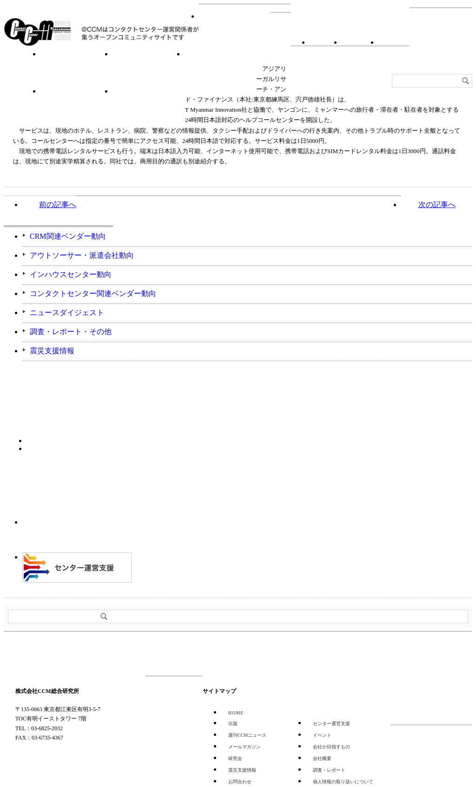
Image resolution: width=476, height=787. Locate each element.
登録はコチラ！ (58, 485)
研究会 (148, 68)
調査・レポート (220, 68)
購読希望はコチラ (52, 440)
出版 (233, 723)
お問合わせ (357, 42)
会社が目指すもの (331, 746)
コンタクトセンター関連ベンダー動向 (93, 293)
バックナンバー (52, 447)
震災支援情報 (52, 351)
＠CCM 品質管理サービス (77, 567)
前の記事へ (57, 205)
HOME (235, 30)
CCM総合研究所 (37, 32)
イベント (76, 68)
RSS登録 (323, 42)
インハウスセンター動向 (71, 274)
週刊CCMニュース (148, 105)
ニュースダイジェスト (67, 312)
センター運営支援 (76, 105)
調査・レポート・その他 (71, 332)
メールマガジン (244, 746)
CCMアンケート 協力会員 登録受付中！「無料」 (77, 533)
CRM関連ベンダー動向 (68, 236)
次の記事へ (437, 205)
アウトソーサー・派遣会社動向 (82, 255)
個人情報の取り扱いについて (343, 781)
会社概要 (391, 42)
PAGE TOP (442, 653)
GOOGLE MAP (35, 758)
